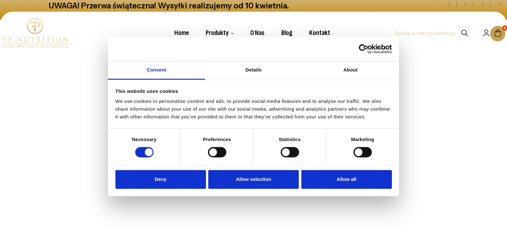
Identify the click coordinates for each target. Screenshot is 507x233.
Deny (161, 179)
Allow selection (253, 179)
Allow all (346, 179)
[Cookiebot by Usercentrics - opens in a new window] (363, 49)
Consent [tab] (157, 69)
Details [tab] (253, 69)
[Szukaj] (425, 33)
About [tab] (350, 69)
